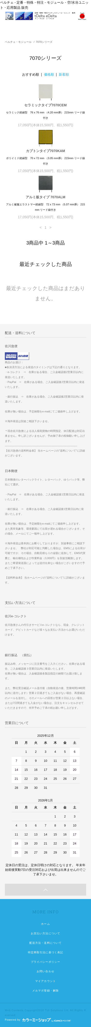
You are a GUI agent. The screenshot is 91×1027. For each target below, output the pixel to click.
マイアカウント (45, 981)
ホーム (45, 923)
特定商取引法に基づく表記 (45, 952)
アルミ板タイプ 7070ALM (45, 197)
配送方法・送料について (45, 942)
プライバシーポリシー (45, 961)
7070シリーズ (44, 41)
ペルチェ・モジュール (18, 41)
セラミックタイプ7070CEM (45, 105)
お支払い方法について (45, 933)
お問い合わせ (45, 971)
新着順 (64, 74)
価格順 (49, 74)
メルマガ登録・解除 (45, 990)
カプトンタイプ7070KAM (45, 151)
